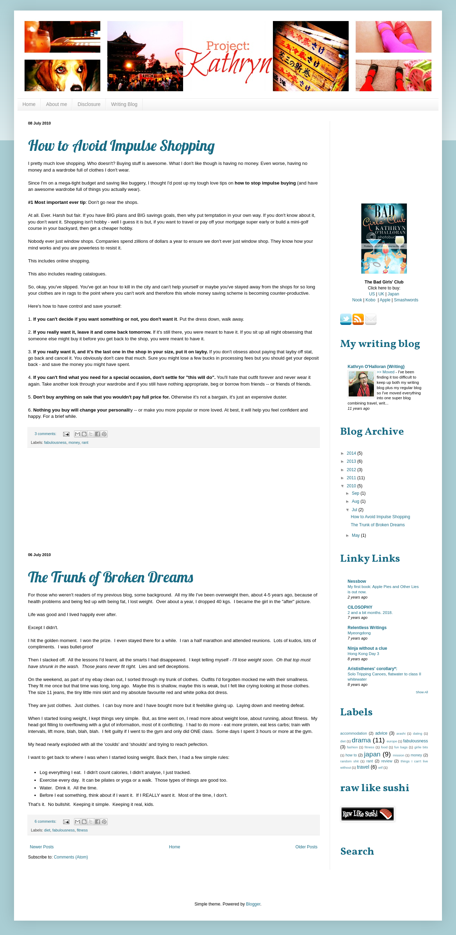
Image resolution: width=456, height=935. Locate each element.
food (384, 747)
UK (381, 294)
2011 (352, 477)
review (386, 761)
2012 (352, 469)
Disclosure (89, 104)
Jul (355, 509)
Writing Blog (124, 104)
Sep (356, 493)
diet (47, 830)
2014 (352, 453)
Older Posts (306, 846)
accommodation (353, 733)
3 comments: (46, 434)
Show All (422, 692)
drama (361, 740)
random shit (349, 761)
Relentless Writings (367, 627)
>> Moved (386, 372)
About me (56, 104)
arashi (400, 733)
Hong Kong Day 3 (363, 654)
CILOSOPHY (360, 607)
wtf (380, 767)
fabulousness (55, 442)
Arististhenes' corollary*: (372, 668)
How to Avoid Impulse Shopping (121, 145)
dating (417, 733)
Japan (393, 294)
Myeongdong (359, 633)
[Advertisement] (173, 500)
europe (392, 741)
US (372, 294)
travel (363, 767)
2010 (352, 485)
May (356, 535)
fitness (82, 830)
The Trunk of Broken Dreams (110, 577)
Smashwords (406, 300)
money (74, 442)
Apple (385, 300)
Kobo (370, 300)
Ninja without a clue (367, 648)
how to (351, 755)
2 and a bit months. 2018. (370, 612)
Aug (356, 501)
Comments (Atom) (71, 857)
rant (85, 442)
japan (372, 754)
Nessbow (357, 581)
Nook (357, 300)
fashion (352, 747)
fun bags (401, 747)
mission (398, 755)
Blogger (253, 904)
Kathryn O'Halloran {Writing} (376, 366)
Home (28, 104)
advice (381, 733)
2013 (352, 461)
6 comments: (46, 821)
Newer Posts (42, 846)
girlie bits (421, 747)
